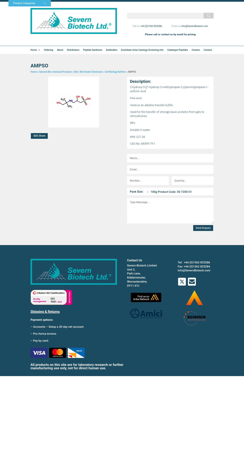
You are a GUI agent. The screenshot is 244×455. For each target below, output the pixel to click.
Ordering (48, 50)
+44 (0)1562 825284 (197, 266)
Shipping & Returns (45, 312)
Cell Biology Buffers (115, 71)
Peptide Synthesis (92, 50)
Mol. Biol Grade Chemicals (88, 71)
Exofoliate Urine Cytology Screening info (142, 50)
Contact (208, 50)
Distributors (73, 50)
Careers (196, 50)
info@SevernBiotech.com (194, 26)
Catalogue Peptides (177, 50)
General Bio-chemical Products (55, 71)
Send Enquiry (203, 227)
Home (33, 50)
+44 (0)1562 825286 (151, 26)
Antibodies (111, 50)
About (60, 50)
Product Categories (24, 3)
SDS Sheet (39, 135)
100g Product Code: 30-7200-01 (169, 191)
